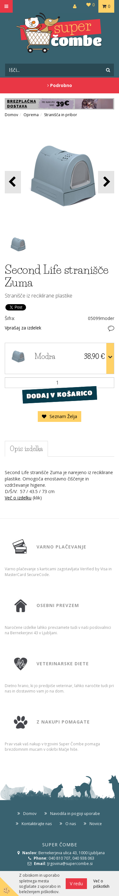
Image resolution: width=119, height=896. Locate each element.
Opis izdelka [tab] (26, 449)
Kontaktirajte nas (37, 823)
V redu (76, 883)
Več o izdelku (18, 498)
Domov (11, 114)
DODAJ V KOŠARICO (59, 394)
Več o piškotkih (101, 883)
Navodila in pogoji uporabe (75, 813)
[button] (106, 182)
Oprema (31, 114)
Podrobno (59, 85)
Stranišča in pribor (60, 114)
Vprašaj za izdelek (23, 328)
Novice (95, 823)
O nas (70, 823)
